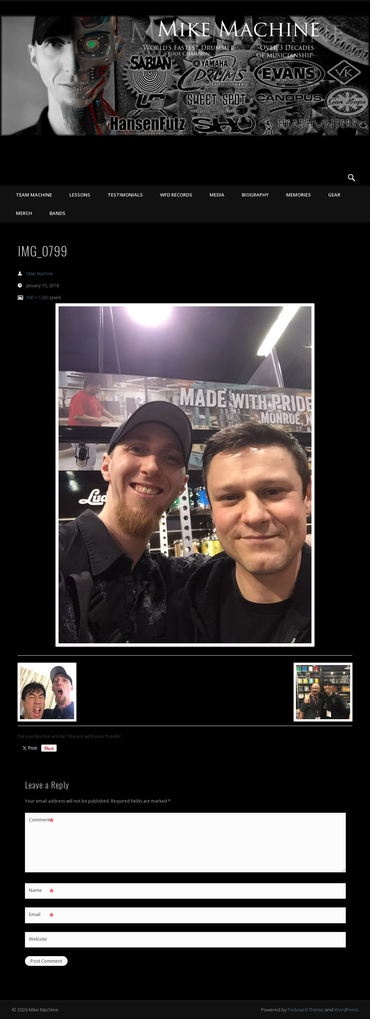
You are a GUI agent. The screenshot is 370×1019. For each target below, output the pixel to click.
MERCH (24, 213)
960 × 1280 (37, 297)
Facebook (322, 177)
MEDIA (217, 194)
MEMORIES (298, 194)
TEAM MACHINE (34, 194)
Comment (41, 819)
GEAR (334, 194)
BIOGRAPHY (255, 194)
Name (41, 890)
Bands (57, 213)
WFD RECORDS (176, 194)
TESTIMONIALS (125, 194)
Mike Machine (39, 274)
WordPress (346, 1009)
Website (38, 939)
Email (41, 914)
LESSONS (79, 194)
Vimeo (337, 177)
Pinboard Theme (306, 1009)
